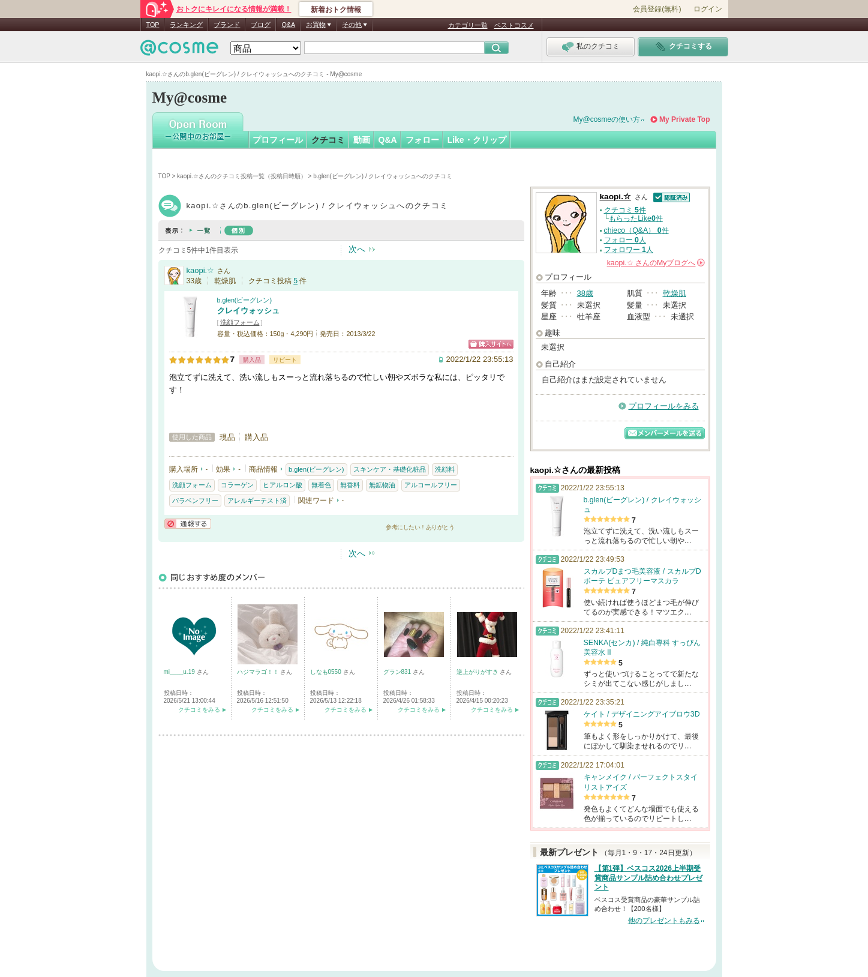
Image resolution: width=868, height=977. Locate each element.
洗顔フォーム (240, 322)
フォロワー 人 (628, 249)
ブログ (261, 24)
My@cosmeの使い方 (607, 119)
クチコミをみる (199, 709)
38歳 (585, 293)
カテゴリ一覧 (468, 25)
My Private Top (684, 119)
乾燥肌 (674, 293)
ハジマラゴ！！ (259, 672)
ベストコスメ (514, 25)
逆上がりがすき (478, 672)
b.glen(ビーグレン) (244, 300)
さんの (656, 263)
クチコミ (328, 140)
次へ (357, 249)
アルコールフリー (430, 485)
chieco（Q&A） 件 (636, 230)
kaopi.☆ (201, 270)
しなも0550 (326, 672)
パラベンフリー (195, 500)
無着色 (321, 485)
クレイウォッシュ (248, 310)
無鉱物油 (382, 485)
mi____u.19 (180, 672)
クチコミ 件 (625, 210)
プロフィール (278, 140)
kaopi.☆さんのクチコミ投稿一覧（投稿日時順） (242, 176)
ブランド (227, 24)
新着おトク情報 (336, 9)
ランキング (186, 24)
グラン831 (398, 672)
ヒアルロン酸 (282, 485)
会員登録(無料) (657, 9)
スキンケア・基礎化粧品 (389, 469)
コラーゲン (237, 485)
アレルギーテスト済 (257, 500)
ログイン (707, 9)
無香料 (350, 485)
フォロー (422, 140)
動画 (361, 140)
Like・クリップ (476, 140)
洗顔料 (445, 469)
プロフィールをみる (664, 405)
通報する (187, 524)
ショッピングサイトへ (490, 344)
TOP (153, 24)
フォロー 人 (625, 240)
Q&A (288, 24)
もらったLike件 (636, 218)
